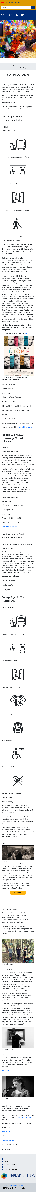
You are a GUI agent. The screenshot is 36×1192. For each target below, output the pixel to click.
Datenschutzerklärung (11, 1164)
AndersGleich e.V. (8, 1132)
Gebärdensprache (13, 3)
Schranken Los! (13, 15)
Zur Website (18, 893)
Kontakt (7, 1161)
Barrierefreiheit (9, 1167)
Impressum (8, 1159)
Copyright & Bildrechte (11, 1169)
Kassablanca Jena (8, 1140)
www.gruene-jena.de (9, 526)
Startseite (4, 66)
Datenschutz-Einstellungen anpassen (13, 1185)
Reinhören (5, 1070)
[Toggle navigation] (32, 15)
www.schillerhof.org (25, 427)
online (27, 333)
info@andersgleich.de (23, 1117)
